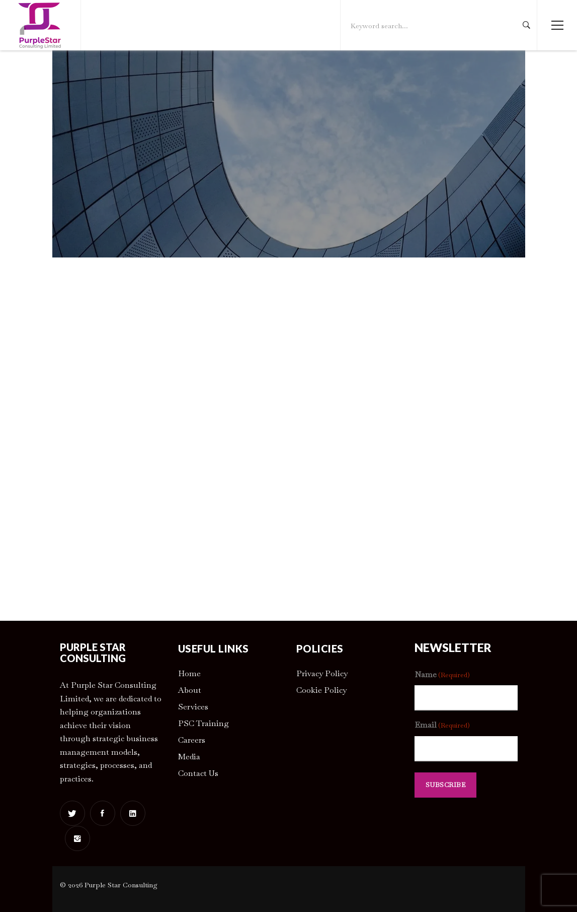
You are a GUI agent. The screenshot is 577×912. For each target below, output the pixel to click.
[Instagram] (77, 838)
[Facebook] (102, 813)
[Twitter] (72, 813)
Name (442, 675)
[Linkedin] (132, 813)
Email (442, 725)
